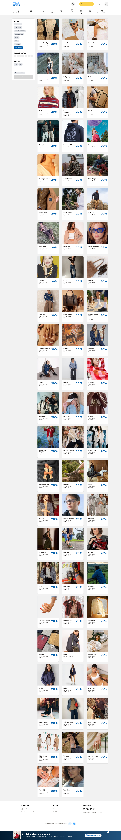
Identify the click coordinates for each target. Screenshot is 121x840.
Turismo (90, 13)
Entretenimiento (18, 13)
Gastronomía (31, 13)
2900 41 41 (89, 809)
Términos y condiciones (29, 812)
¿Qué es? (24, 809)
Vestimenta (43, 13)
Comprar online (19, 73)
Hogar (81, 13)
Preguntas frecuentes (60, 809)
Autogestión (102, 4)
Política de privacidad (60, 812)
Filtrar (23, 77)
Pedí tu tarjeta (86, 4)
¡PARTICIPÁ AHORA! (93, 835)
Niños (52, 13)
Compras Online (102, 13)
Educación (72, 13)
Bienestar (61, 13)
